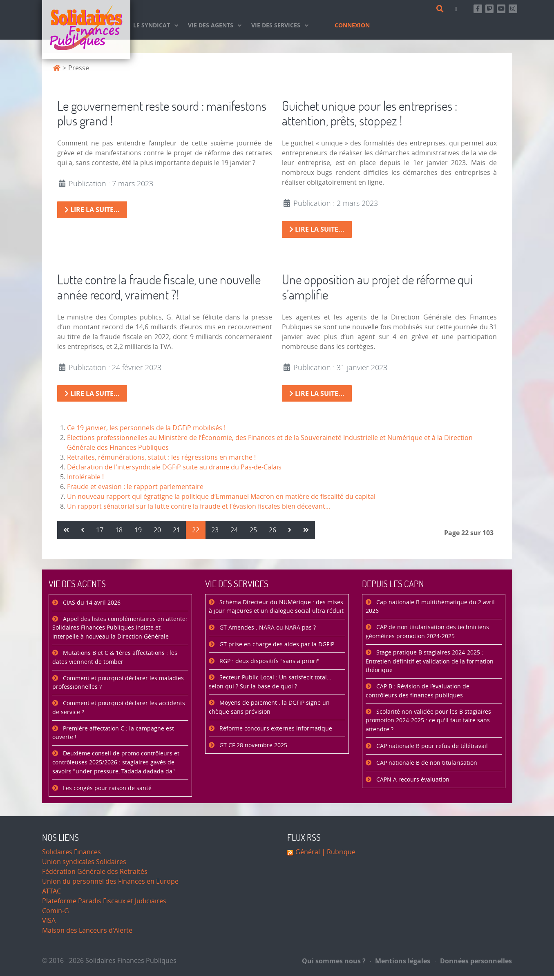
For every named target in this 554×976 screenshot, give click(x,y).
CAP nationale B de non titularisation (426, 762)
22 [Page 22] (195, 530)
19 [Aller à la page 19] (138, 530)
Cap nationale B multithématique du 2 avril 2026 (430, 607)
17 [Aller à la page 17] (99, 530)
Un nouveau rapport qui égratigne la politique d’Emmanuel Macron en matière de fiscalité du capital (221, 496)
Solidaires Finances (71, 852)
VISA (49, 921)
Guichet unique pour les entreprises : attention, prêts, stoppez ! (369, 113)
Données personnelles (473, 960)
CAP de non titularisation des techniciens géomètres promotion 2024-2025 (427, 632)
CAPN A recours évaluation (412, 779)
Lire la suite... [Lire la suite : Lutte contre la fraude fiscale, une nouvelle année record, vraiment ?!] (92, 393)
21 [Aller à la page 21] (176, 530)
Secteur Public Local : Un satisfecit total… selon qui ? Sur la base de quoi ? (270, 682)
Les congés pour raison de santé (106, 788)
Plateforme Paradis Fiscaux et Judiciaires (104, 901)
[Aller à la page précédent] (82, 530)
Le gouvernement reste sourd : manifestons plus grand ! (161, 113)
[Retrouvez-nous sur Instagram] (513, 8)
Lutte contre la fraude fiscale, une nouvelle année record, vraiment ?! (159, 287)
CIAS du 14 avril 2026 (91, 602)
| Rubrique (337, 852)
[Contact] (457, 9)
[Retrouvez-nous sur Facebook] (478, 8)
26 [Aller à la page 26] (272, 530)
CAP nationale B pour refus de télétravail (431, 746)
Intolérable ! (85, 477)
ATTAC (51, 891)
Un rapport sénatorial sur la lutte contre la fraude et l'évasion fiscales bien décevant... (198, 506)
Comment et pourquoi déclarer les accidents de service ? (118, 708)
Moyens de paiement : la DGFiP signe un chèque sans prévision (269, 707)
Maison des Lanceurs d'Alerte (87, 930)
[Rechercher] (441, 9)
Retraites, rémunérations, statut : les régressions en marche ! (161, 457)
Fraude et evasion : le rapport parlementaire (135, 487)
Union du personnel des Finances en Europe (110, 881)
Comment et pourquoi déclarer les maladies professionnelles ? (118, 683)
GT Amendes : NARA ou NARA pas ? (267, 627)
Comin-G (55, 911)
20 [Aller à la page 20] (157, 530)
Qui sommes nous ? (334, 960)
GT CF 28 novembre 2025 (252, 745)
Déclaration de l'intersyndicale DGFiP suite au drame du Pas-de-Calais (174, 467)
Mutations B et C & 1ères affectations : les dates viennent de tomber (114, 658)
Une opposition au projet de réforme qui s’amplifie (377, 287)
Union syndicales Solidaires (84, 862)
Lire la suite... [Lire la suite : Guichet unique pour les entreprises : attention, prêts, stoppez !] (316, 229)
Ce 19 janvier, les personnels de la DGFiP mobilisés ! (146, 428)
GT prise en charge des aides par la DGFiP (276, 644)
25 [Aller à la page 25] (253, 530)
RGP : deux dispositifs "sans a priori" (268, 661)
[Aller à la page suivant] (289, 530)
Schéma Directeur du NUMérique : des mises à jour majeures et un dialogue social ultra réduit (276, 607)
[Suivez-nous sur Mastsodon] (489, 8)
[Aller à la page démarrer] (66, 530)
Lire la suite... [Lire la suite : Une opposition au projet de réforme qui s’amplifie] (316, 393)
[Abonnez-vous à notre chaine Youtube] (501, 8)
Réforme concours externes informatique (275, 728)
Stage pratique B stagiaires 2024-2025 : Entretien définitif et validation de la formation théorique (430, 661)
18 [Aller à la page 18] (119, 530)
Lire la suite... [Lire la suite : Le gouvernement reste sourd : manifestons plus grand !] (92, 209)
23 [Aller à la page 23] (215, 530)
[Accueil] (86, 29)
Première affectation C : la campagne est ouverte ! (113, 733)
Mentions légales (400, 960)
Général (307, 852)
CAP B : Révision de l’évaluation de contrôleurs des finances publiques (417, 691)
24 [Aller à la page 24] (234, 530)
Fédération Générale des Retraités (94, 871)
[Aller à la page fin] (306, 530)
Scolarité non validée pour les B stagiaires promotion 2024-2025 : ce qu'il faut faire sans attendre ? (428, 720)
